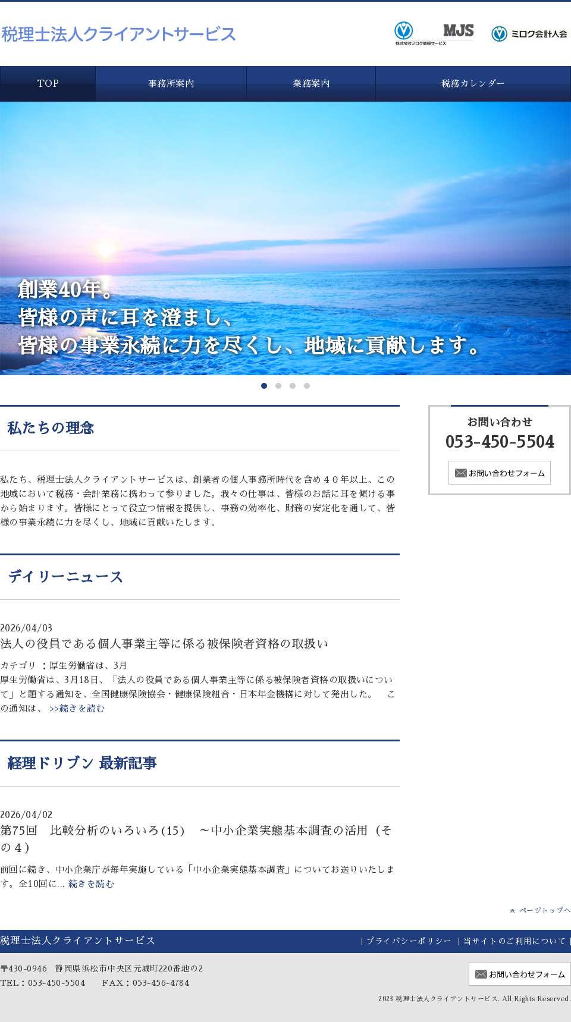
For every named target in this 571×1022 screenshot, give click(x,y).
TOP (48, 83)
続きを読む (91, 883)
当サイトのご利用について (514, 941)
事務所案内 (171, 83)
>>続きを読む (75, 708)
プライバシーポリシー (409, 941)
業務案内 (311, 83)
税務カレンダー (473, 83)
